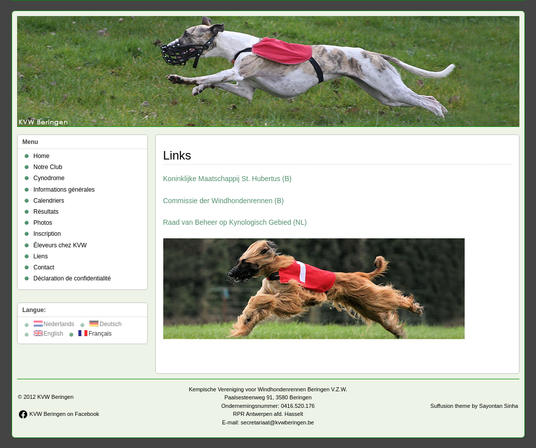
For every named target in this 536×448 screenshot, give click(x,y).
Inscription (47, 233)
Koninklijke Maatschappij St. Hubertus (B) (227, 179)
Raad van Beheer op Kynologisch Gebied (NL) (235, 222)
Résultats (46, 211)
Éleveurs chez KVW (60, 245)
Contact (44, 267)
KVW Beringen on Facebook (58, 414)
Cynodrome (49, 178)
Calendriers (49, 200)
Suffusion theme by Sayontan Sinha (474, 406)
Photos (43, 222)
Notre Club (48, 167)
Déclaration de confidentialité (72, 278)
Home (42, 156)
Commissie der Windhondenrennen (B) (223, 201)
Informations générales (64, 189)
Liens (41, 256)
